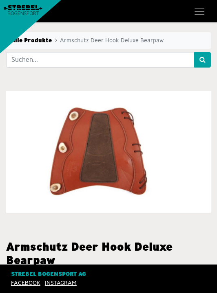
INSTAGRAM (61, 282)
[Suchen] (202, 60)
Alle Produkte (31, 40)
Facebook (25, 282)
